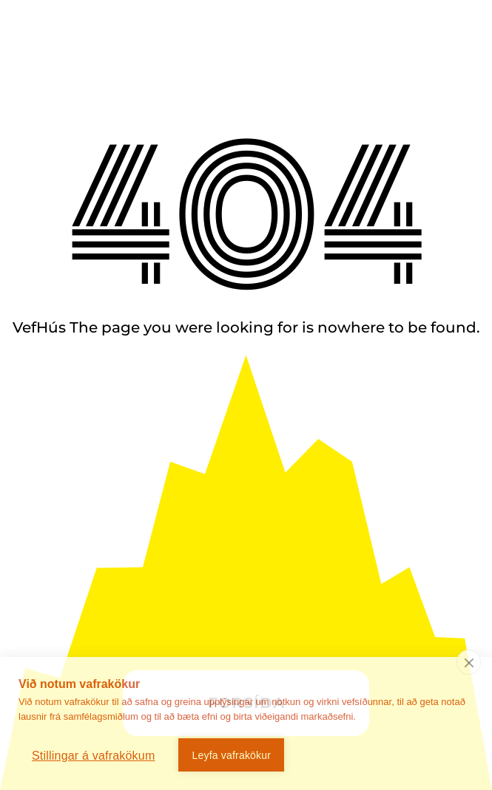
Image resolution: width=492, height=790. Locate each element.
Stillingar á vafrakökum (93, 755)
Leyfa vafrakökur (231, 755)
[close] (468, 662)
